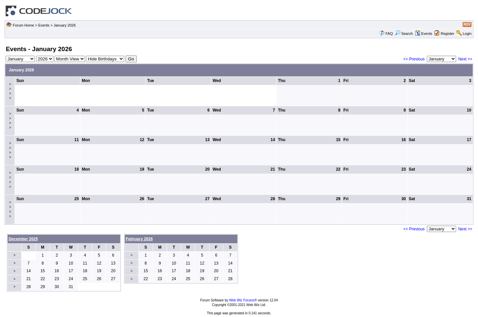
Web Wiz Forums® (243, 300)
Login (467, 34)
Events (43, 25)
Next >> (465, 59)
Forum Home (23, 25)
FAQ (389, 34)
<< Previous (414, 59)
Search (404, 34)
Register (447, 34)
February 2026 (139, 239)
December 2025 (23, 239)
